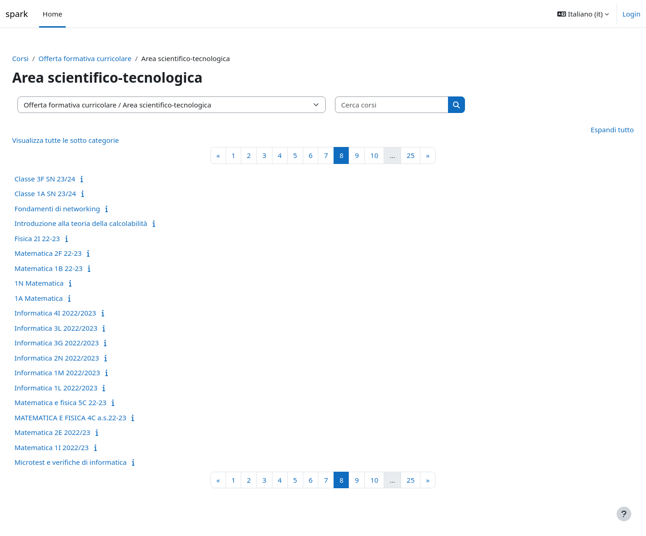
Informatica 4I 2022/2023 (76, 312)
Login (631, 13)
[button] (582, 14)
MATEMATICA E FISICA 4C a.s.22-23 (91, 417)
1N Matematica (59, 283)
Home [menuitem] (52, 13)
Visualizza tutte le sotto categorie (86, 140)
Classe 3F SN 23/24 (65, 178)
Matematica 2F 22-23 (68, 253)
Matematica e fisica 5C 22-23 (81, 402)
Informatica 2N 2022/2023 (77, 357)
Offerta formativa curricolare (105, 58)
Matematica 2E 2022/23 (73, 432)
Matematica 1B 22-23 (69, 268)
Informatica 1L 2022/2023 (76, 387)
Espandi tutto (591, 129)
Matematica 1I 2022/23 (72, 447)
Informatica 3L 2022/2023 (76, 328)
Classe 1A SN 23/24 (65, 193)
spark (17, 13)
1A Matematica (59, 298)
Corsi (41, 58)
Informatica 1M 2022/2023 (77, 372)
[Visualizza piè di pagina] (624, 514)
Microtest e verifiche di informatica (91, 462)
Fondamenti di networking (77, 208)
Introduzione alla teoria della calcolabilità (101, 223)
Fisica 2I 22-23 (57, 238)
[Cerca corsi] (413, 104)
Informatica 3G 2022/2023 (77, 342)
